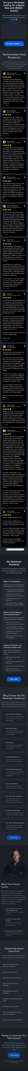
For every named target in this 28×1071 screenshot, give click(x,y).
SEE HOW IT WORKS (14, 44)
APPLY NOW (14, 675)
